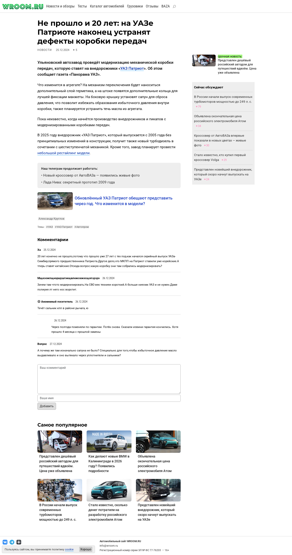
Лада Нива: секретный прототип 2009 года (79, 182)
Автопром (81, 226)
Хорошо (85, 549)
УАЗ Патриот (132, 68)
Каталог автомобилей (107, 6)
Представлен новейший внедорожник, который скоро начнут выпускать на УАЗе (223, 174)
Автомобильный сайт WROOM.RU (120, 541)
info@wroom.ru (109, 545)
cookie (69, 549)
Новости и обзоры (60, 6)
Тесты (82, 6)
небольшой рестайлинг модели (63, 153)
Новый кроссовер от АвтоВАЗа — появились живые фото (91, 175)
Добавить (47, 406)
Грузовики (135, 6)
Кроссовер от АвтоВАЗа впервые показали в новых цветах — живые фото (220, 140)
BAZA (165, 6)
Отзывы (152, 6)
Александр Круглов (51, 218)
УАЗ (49, 226)
